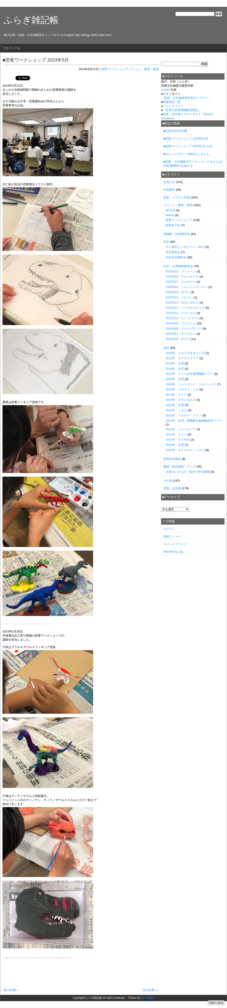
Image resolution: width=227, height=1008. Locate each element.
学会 (166, 241)
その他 (167, 480)
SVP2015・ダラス (178, 292)
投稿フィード (172, 536)
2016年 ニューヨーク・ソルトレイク (191, 384)
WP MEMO (148, 997)
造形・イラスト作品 (176, 197)
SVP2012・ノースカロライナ (185, 307)
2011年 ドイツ (176, 434)
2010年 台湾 (175, 445)
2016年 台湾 (175, 379)
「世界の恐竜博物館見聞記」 (182, 110)
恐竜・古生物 (172, 488)
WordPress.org (173, 551)
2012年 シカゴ (176, 410)
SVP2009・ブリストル (181, 323)
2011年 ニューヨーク (181, 429)
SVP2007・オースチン (181, 333)
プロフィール (11, 48)
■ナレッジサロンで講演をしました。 (187, 154)
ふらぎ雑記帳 (31, 20)
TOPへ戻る (216, 1003)
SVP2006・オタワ (178, 339)
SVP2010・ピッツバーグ (182, 318)
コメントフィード (175, 544)
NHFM (170, 215)
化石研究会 (173, 252)
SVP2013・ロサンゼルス (182, 302)
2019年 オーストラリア (182, 358)
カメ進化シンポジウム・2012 (185, 247)
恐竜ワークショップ (114, 69)
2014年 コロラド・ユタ (182, 389)
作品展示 (169, 189)
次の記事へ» (150, 990)
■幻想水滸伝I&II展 (175, 131)
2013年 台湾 (175, 405)
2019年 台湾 (175, 363)
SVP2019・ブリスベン (181, 271)
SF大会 (170, 210)
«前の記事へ (10, 990)
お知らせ (169, 182)
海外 (166, 347)
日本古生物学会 (176, 257)
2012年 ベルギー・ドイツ (184, 415)
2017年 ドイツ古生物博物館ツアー (189, 374)
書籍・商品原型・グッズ (179, 466)
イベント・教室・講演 (144, 69)
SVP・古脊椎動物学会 (178, 266)
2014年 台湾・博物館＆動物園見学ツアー (194, 420)
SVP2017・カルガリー (181, 281)
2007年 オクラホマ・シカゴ (185, 450)
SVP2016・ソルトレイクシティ (187, 287)
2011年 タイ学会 (178, 439)
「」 (186, 98)
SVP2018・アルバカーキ (182, 276)
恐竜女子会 (173, 225)
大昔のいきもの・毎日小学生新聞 (188, 471)
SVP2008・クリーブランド (184, 328)
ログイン (169, 528)
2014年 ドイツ (176, 394)
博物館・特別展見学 (176, 234)
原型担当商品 (172, 459)
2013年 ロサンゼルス (181, 400)
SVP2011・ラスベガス (181, 313)
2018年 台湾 (175, 368)
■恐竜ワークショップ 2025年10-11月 (188, 146)
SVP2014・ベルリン (179, 297)
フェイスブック (173, 106)
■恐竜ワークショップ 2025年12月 (185, 138)
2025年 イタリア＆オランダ (185, 353)
